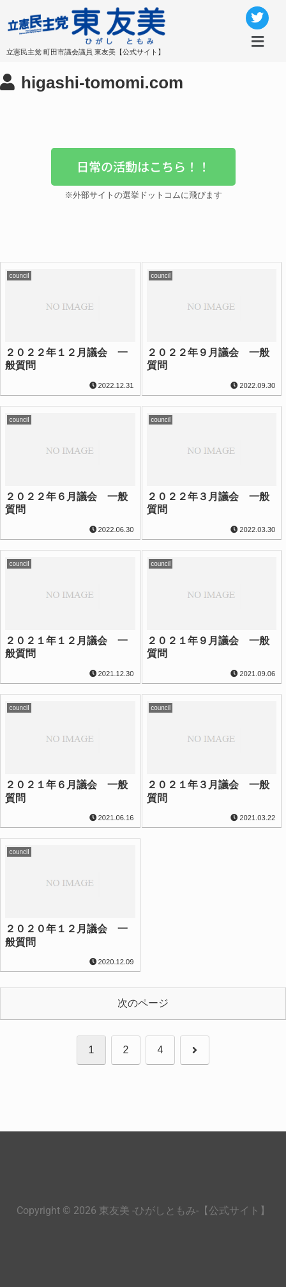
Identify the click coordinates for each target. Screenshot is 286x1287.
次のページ (143, 1003)
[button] (257, 41)
